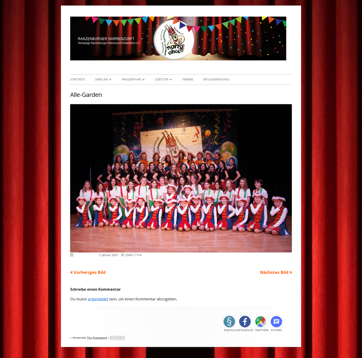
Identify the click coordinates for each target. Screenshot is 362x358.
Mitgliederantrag (216, 79)
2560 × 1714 (133, 255)
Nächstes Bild (274, 272)
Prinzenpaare (131, 79)
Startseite (77, 79)
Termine (187, 79)
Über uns (101, 79)
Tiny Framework (97, 337)
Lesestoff (162, 79)
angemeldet (98, 299)
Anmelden (117, 337)
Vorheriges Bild (90, 272)
